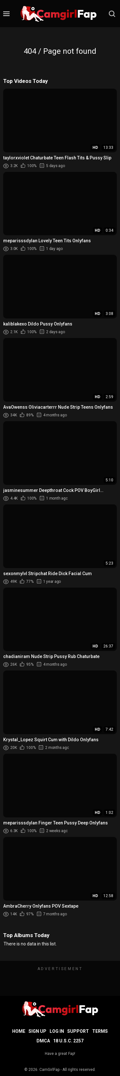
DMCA (43, 1040)
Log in (57, 1031)
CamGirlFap (49, 1069)
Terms (100, 1031)
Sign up (37, 1031)
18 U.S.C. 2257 (68, 1040)
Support (78, 1031)
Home (18, 1031)
